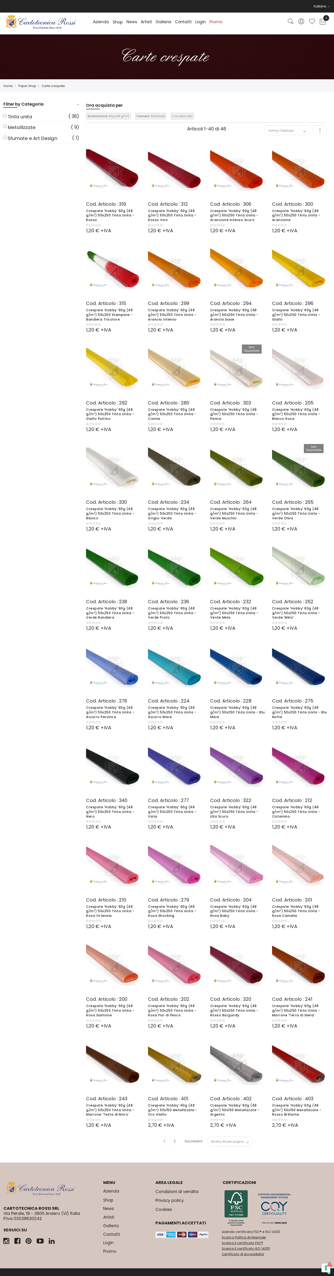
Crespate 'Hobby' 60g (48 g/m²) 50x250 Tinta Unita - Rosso (110, 215)
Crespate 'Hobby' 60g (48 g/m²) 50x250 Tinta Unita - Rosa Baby (234, 911)
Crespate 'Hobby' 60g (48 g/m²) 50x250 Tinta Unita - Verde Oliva (296, 513)
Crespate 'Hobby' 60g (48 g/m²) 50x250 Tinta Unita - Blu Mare (237, 712)
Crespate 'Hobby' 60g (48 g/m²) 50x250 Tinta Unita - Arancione (296, 215)
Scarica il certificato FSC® (242, 1243)
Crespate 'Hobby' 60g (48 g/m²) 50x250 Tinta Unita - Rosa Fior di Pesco (172, 1010)
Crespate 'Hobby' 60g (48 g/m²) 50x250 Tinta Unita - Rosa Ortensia (110, 911)
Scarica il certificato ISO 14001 (246, 1248)
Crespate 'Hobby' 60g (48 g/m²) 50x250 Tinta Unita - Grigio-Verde (172, 513)
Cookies (163, 1209)
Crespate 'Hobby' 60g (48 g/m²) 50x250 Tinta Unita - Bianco (110, 513)
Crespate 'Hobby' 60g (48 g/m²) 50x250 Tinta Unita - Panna (234, 414)
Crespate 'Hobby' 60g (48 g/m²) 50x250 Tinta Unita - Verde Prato (172, 613)
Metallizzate (21, 127)
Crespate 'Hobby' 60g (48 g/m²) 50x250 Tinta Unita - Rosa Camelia (296, 911)
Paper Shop (27, 86)
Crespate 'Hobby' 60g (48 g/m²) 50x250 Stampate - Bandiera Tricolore (109, 315)
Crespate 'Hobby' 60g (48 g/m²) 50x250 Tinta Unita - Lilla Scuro (234, 812)
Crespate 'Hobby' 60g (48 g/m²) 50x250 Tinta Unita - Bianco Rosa (296, 414)
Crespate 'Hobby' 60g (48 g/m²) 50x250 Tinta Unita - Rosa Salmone (110, 1010)
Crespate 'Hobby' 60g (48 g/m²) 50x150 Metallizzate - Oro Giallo (172, 1110)
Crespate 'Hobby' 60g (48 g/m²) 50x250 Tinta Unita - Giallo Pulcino (110, 414)
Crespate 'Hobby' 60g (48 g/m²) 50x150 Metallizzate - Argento (235, 1110)
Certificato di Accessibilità (243, 1254)
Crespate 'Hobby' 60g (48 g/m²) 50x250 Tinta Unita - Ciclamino (296, 812)
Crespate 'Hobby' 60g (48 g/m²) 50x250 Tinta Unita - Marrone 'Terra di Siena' (296, 1010)
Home (8, 86)
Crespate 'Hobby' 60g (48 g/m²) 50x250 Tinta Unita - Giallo (296, 315)
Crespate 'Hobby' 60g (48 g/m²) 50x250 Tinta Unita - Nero (110, 812)
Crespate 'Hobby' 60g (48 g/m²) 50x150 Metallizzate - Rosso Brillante (296, 1110)
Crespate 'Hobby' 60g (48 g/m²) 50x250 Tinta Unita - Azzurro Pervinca (110, 712)
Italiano (321, 6)
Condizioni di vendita (177, 1191)
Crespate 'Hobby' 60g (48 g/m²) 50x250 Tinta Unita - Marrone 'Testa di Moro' (110, 1110)
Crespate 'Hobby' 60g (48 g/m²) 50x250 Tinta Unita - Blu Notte (299, 712)
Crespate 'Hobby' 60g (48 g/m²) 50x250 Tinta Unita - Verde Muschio (234, 513)
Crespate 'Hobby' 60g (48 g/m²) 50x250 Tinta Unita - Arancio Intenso (172, 315)
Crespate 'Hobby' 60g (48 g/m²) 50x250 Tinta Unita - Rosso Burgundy (234, 1010)
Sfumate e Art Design (32, 138)
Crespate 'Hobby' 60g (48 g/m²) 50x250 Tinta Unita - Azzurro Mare (172, 712)
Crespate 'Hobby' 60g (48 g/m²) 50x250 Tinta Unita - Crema (172, 414)
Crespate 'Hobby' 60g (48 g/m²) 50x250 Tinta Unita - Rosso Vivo (172, 215)
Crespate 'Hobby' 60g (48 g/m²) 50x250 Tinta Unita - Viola (172, 812)
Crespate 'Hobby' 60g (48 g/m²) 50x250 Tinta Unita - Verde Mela (234, 613)
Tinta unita (20, 116)
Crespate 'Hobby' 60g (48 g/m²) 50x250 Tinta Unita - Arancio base (234, 315)
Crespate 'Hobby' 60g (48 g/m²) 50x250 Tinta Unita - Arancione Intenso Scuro (234, 215)
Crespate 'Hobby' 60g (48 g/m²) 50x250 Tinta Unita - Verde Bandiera (110, 613)
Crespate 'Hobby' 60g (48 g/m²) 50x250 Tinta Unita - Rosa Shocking (172, 911)
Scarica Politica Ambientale (244, 1237)
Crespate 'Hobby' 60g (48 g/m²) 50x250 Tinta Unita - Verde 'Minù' (296, 613)
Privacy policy (169, 1200)
